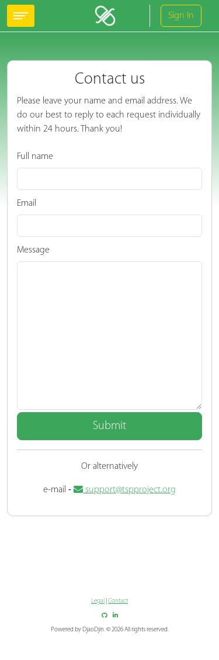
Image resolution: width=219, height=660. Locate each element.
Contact (118, 601)
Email (26, 203)
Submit (109, 426)
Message (33, 250)
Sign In (181, 15)
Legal (98, 601)
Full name (35, 156)
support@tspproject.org (125, 490)
